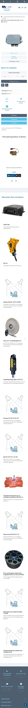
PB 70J (5, 263)
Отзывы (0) (14, 119)
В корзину (11, 175)
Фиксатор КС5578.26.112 (11, 534)
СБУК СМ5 (6, 224)
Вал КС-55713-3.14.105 (10, 457)
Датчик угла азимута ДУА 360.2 (14, 167)
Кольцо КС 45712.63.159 (11, 418)
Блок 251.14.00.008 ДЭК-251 (12, 340)
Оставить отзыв (14, 61)
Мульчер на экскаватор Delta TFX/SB (12, 612)
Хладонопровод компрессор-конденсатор (13, 651)
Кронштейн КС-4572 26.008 (11, 302)
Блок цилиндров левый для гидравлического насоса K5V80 (13, 573)
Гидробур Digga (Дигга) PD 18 (13, 379)
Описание (14, 115)
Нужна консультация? (14, 72)
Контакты (14, 123)
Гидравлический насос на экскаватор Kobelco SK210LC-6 (13, 496)
